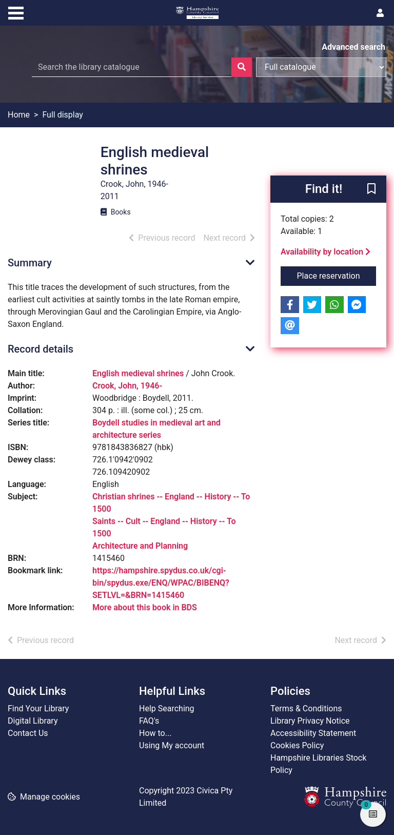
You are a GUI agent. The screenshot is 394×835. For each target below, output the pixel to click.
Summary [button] (30, 263)
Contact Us (28, 733)
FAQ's (149, 721)
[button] (371, 190)
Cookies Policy (297, 745)
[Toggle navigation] (16, 12)
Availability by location (325, 252)
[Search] (241, 67)
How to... (155, 733)
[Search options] (321, 67)
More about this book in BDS (144, 607)
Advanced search (353, 47)
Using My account (171, 745)
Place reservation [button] (337, 275)
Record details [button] (40, 349)
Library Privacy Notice (310, 721)
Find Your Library (38, 708)
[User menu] (380, 13)
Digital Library (33, 721)
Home (19, 115)
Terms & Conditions (306, 708)
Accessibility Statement (313, 733)
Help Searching (166, 708)
